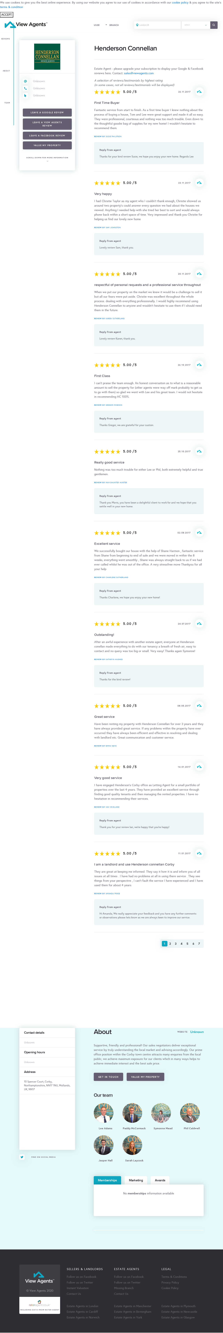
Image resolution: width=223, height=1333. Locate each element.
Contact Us (74, 1294)
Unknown (39, 81)
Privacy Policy (170, 1283)
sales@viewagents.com (139, 73)
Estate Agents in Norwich (83, 1318)
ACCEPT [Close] (6, 15)
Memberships (107, 1180)
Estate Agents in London (82, 1306)
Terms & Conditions (174, 1277)
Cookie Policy (170, 1288)
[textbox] (195, 24)
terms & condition (11, 7)
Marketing (136, 1180)
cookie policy (180, 2)
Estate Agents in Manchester (132, 1306)
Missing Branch (124, 1288)
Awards (160, 1180)
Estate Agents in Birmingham (132, 1312)
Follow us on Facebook (81, 1277)
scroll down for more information (47, 158)
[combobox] (195, 25)
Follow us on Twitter (80, 1283)
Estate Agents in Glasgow (178, 1318)
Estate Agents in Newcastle (179, 1312)
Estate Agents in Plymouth (178, 1306)
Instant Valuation (78, 1288)
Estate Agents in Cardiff (82, 1312)
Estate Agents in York (128, 1318)
